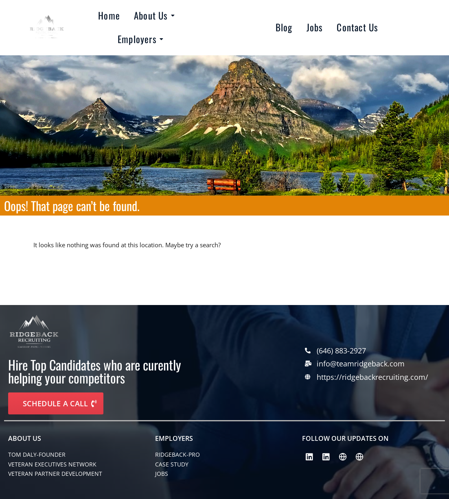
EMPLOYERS (174, 438)
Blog (284, 27)
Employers (139, 39)
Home (109, 15)
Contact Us (357, 27)
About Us (152, 15)
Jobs (315, 27)
